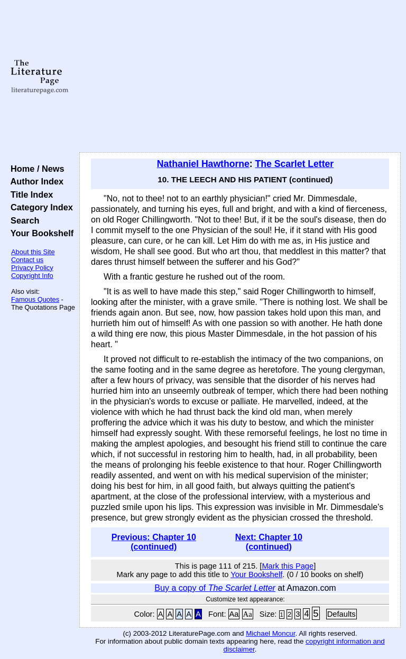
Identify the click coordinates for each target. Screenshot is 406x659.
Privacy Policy (32, 268)
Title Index (29, 194)
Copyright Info (32, 276)
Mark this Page (287, 566)
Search (22, 220)
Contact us (27, 260)
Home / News (35, 168)
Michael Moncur (270, 633)
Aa (234, 614)
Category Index (39, 207)
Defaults (341, 614)
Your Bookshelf (39, 233)
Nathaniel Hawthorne (203, 164)
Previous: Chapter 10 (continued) (154, 542)
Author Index (34, 181)
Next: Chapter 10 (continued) (268, 542)
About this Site (33, 252)
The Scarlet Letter (294, 164)
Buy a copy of (214, 587)
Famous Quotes (35, 299)
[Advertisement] (240, 77)
